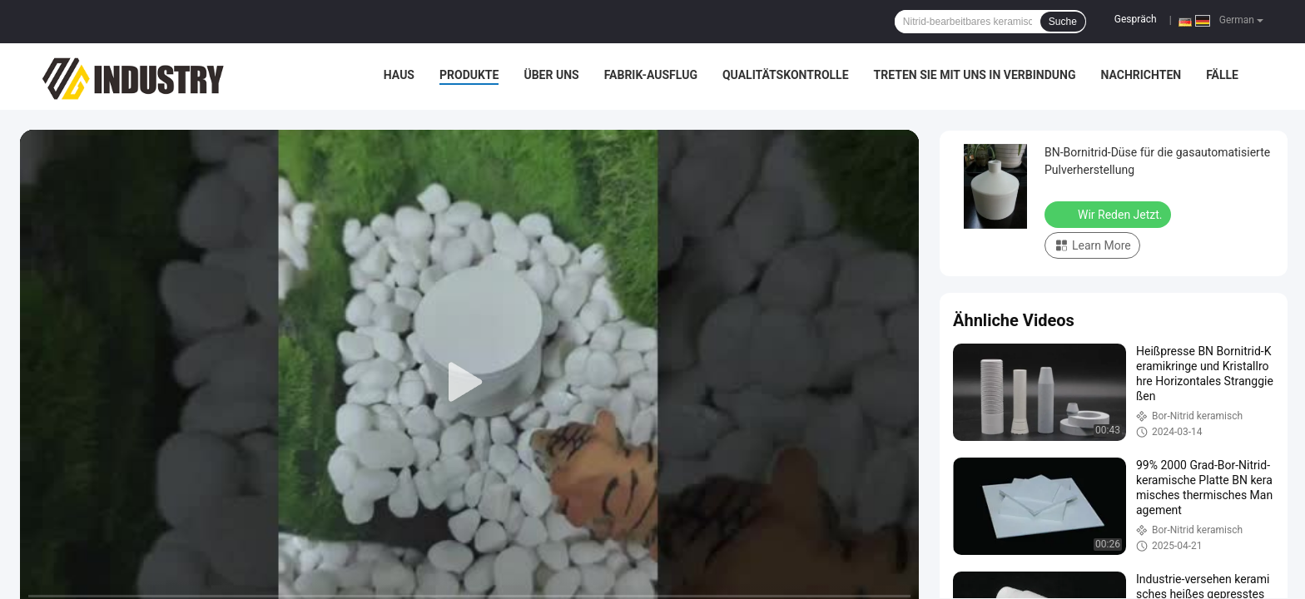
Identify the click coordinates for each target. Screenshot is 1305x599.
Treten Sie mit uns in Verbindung (975, 75)
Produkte (469, 75)
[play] (469, 382)
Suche (1063, 21)
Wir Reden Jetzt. (1109, 213)
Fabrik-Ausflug (650, 75)
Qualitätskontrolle (785, 75)
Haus (399, 75)
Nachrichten (1140, 75)
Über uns (550, 75)
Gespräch (1135, 19)
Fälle (1222, 75)
